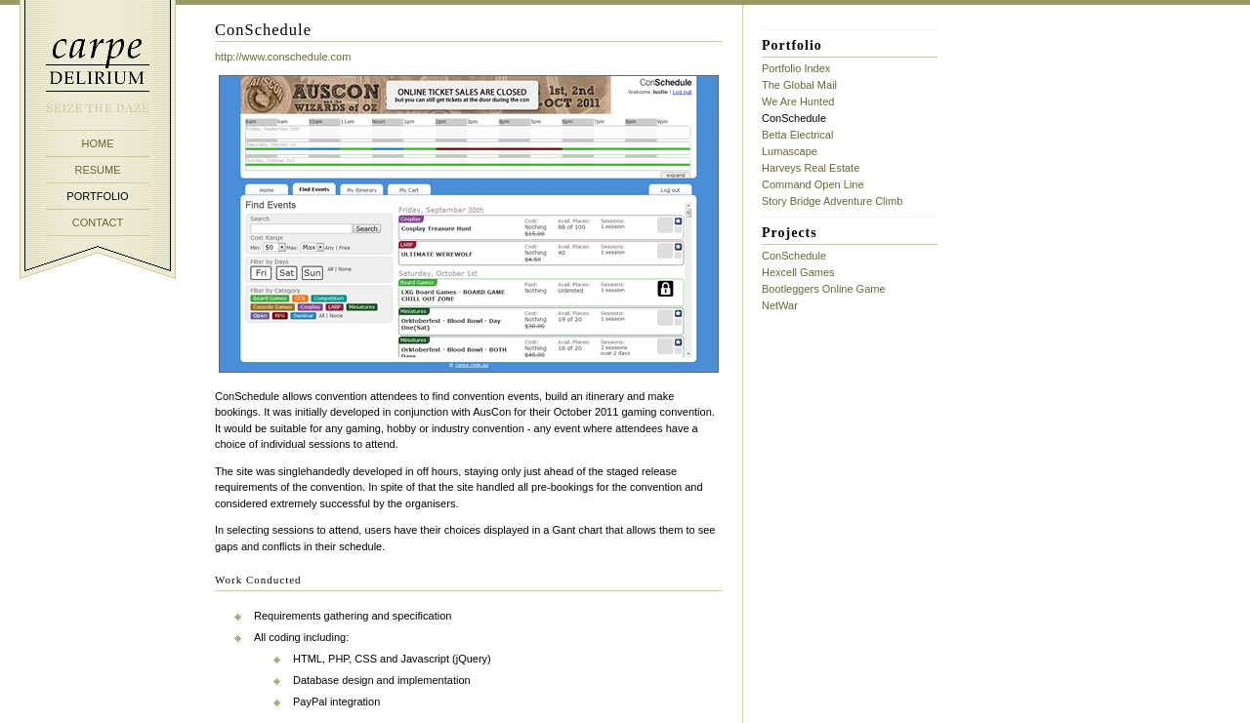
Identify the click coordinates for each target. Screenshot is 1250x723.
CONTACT (97, 222)
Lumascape (789, 151)
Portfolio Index (796, 68)
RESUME (97, 170)
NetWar (780, 305)
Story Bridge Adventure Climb (832, 201)
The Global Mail (799, 85)
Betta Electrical (797, 135)
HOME (98, 143)
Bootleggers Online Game (824, 289)
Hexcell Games (798, 272)
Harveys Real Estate (810, 168)
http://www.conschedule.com (283, 56)
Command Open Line (813, 184)
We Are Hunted (798, 101)
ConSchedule (794, 255)
